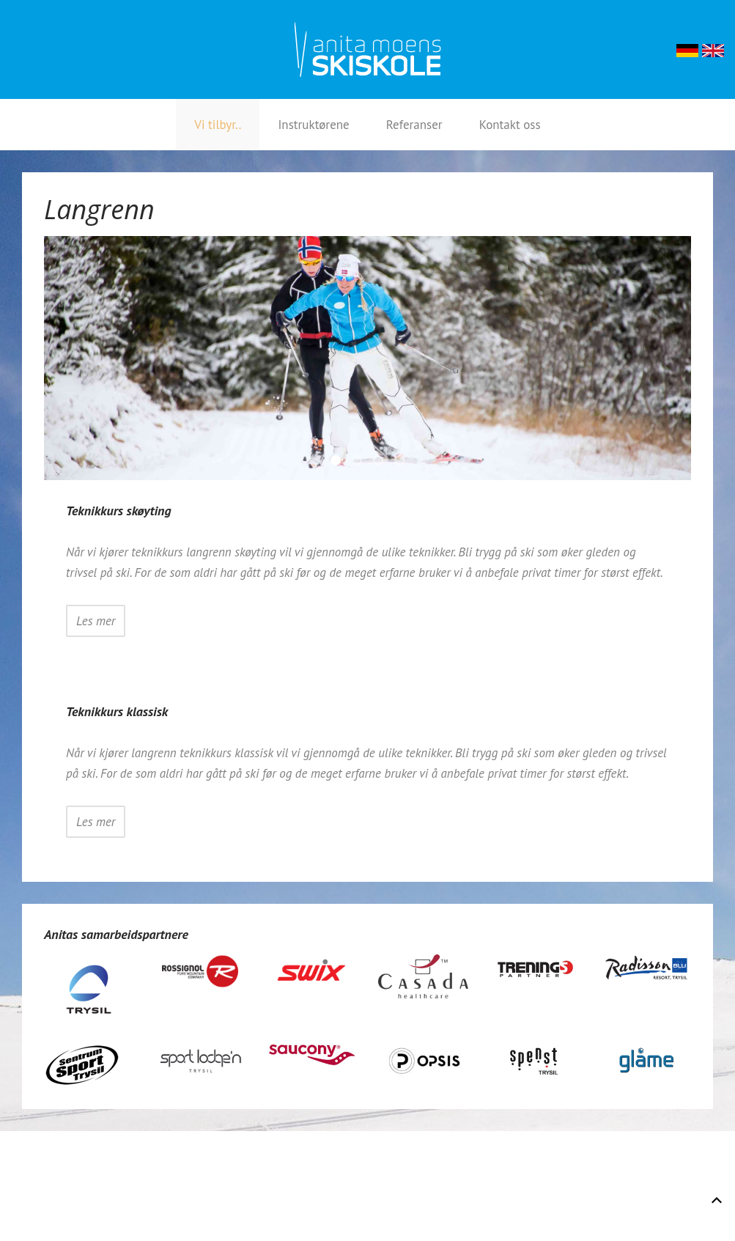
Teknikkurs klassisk (117, 711)
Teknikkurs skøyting (118, 510)
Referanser (414, 125)
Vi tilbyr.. (217, 125)
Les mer (95, 621)
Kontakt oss (510, 125)
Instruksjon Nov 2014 (361, 462)
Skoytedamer (404, 462)
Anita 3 (340, 462)
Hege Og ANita (382, 462)
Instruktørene (313, 125)
